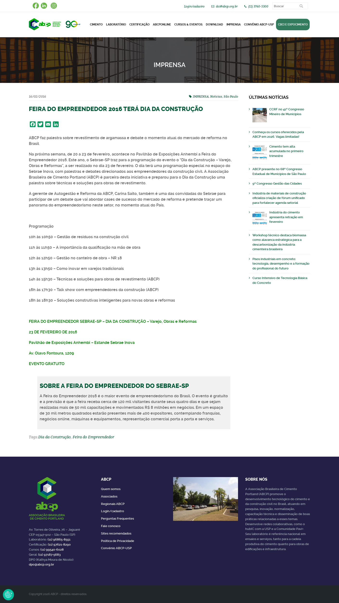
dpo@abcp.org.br (41, 564)
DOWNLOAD (214, 24)
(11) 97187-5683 (49, 554)
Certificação (139, 24)
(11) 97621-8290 (59, 544)
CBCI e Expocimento (293, 24)
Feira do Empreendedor (93, 437)
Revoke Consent (8, 595)
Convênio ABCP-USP (259, 24)
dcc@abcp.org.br (227, 6)
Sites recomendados (116, 533)
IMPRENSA (201, 96)
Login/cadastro (194, 6)
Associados (109, 496)
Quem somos (110, 489)
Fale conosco (110, 526)
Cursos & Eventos (188, 24)
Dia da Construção (54, 437)
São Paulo (231, 96)
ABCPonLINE (162, 24)
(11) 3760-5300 (258, 6)
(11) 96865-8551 (59, 539)
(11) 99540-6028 (52, 549)
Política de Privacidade (117, 541)
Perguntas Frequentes (117, 518)
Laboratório (116, 24)
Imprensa (233, 24)
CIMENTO (96, 24)
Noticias (216, 96)
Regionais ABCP (113, 504)
